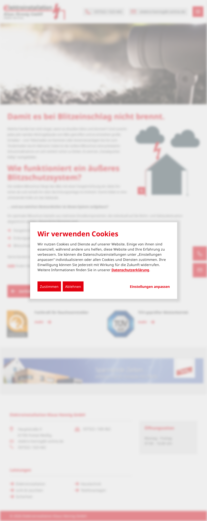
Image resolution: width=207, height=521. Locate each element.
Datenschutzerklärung (130, 269)
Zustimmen (49, 286)
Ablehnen (73, 286)
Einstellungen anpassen (150, 286)
